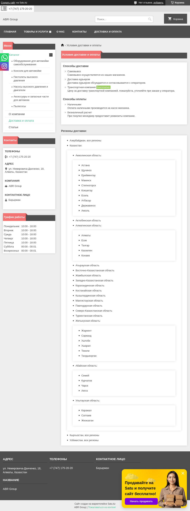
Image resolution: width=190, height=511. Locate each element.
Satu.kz (111, 503)
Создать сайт (8, 2)
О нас (61, 31)
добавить (158, 2)
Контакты (79, 31)
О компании (17, 114)
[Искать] (149, 19)
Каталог (14, 54)
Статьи (13, 127)
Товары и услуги (36, 31)
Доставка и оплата (108, 31)
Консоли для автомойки (27, 70)
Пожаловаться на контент (102, 507)
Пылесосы (20, 106)
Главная (10, 31)
